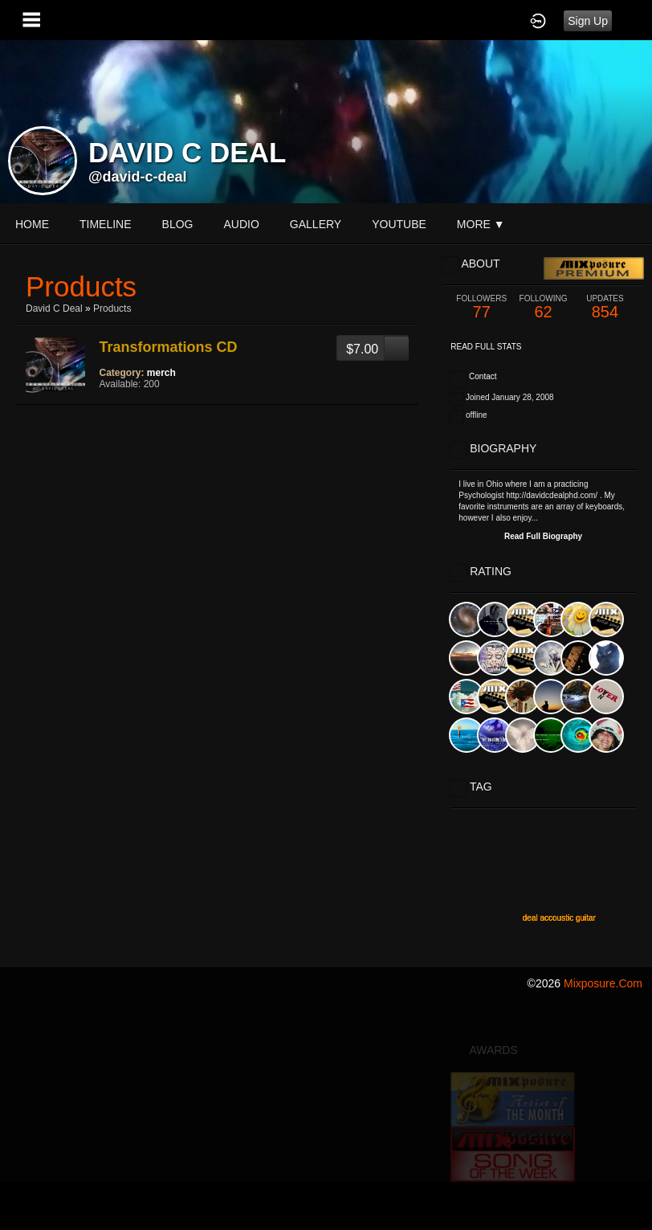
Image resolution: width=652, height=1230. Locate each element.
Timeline (105, 224)
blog (178, 224)
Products (112, 308)
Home (32, 224)
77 (481, 307)
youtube (399, 224)
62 (543, 307)
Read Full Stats (485, 346)
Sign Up (588, 20)
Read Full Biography (543, 536)
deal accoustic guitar (559, 917)
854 (605, 307)
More (481, 224)
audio (241, 224)
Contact (482, 376)
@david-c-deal (137, 177)
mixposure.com (603, 983)
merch (161, 372)
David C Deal (54, 308)
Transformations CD (169, 347)
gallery (315, 224)
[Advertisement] (326, 1115)
